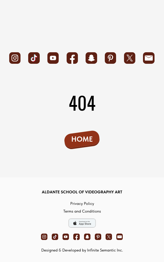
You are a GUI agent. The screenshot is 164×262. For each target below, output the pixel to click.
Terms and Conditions (82, 211)
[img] (82, 24)
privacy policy (82, 203)
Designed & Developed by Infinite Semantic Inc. (82, 250)
